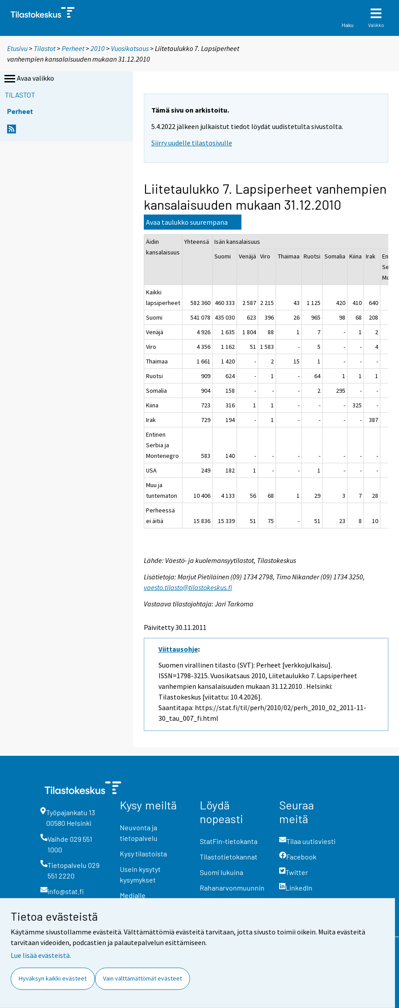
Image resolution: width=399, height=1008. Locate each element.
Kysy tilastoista (143, 853)
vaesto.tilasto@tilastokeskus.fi (188, 587)
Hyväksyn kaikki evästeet (53, 978)
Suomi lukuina (221, 872)
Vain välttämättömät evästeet (142, 978)
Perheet (73, 48)
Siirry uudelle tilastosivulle (191, 142)
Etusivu (17, 48)
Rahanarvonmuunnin (232, 887)
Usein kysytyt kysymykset (140, 874)
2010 (98, 48)
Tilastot (44, 48)
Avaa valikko (28, 79)
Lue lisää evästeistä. (41, 955)
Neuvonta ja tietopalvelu (139, 832)
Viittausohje (178, 649)
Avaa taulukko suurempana (187, 222)
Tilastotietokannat (228, 856)
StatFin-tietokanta (228, 841)
